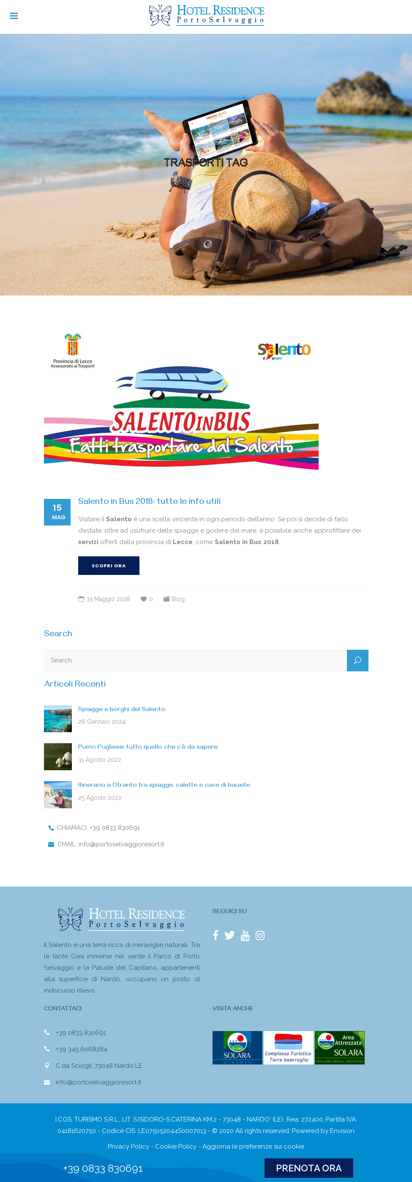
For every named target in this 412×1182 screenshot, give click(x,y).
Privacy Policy (128, 1146)
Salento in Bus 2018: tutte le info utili (149, 503)
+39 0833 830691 (115, 828)
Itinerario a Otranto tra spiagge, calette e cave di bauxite (164, 786)
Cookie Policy (175, 1146)
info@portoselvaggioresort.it (121, 844)
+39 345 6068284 (81, 1049)
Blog (178, 599)
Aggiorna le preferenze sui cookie (253, 1146)
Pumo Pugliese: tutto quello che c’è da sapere (148, 748)
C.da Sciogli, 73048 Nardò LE (99, 1066)
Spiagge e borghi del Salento (121, 710)
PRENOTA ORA (309, 1168)
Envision (342, 1131)
